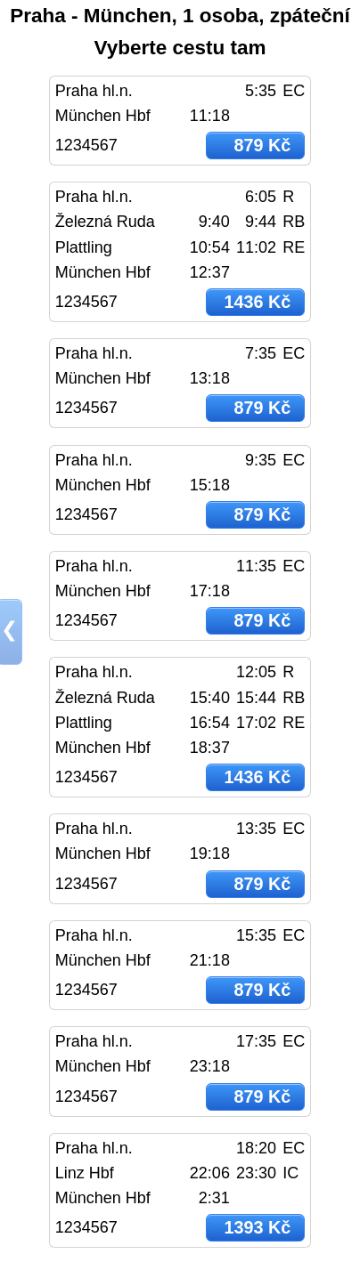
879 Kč (261, 145)
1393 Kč (257, 1227)
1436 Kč (257, 301)
